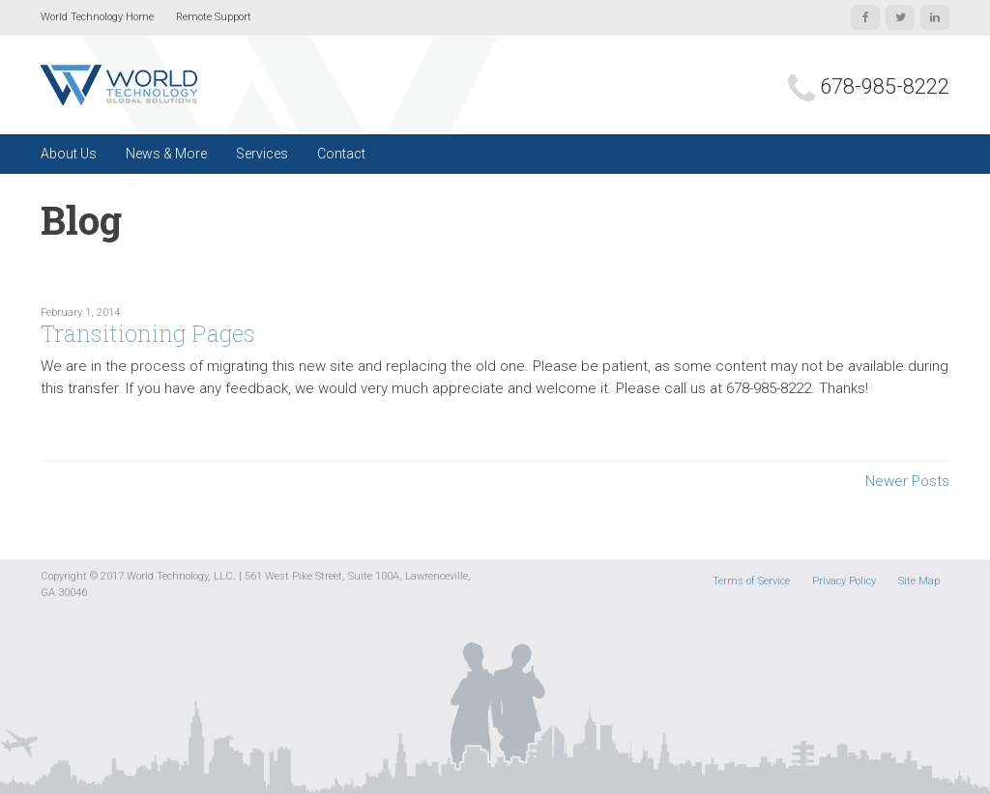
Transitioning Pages (148, 333)
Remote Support (213, 17)
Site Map (919, 581)
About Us (69, 153)
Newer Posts (907, 481)
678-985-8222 (884, 86)
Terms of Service (751, 581)
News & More (166, 153)
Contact (341, 153)
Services (262, 153)
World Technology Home (97, 17)
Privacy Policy (844, 581)
